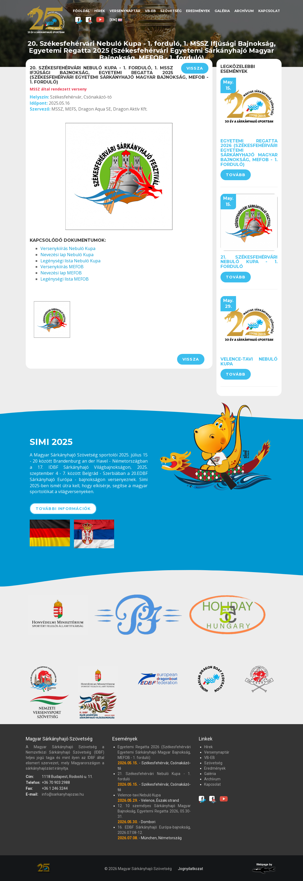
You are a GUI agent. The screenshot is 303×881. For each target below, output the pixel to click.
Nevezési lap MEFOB (61, 273)
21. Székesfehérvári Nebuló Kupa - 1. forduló (249, 262)
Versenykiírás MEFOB (62, 267)
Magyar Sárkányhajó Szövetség (46, 19)
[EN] (116, 20)
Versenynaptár (125, 11)
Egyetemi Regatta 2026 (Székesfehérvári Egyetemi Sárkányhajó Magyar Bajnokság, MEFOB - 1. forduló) (249, 152)
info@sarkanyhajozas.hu (63, 794)
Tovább (235, 174)
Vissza (194, 68)
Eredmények (198, 11)
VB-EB (150, 11)
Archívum (244, 11)
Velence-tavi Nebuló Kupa (249, 361)
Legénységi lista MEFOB (64, 279)
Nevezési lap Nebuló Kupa (66, 255)
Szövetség (171, 11)
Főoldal (81, 11)
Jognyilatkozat (190, 869)
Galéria (222, 11)
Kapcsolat (269, 11)
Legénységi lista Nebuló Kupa (70, 261)
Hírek (99, 11)
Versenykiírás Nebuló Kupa (67, 248)
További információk (63, 508)
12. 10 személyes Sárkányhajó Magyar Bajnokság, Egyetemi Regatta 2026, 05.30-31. (154, 811)
